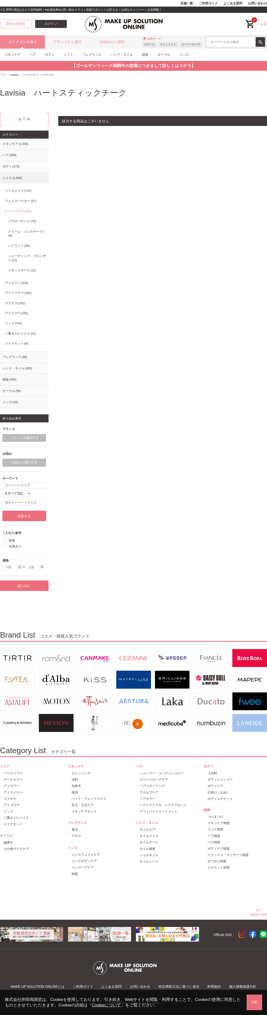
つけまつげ (215, 817)
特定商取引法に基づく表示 (179, 986)
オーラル (164, 54)
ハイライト (19, 246)
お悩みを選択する (24, 462)
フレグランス (92, 54)
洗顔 (75, 779)
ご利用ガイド (208, 3)
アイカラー (16, 283)
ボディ (50, 54)
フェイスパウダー (20, 201)
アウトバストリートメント (158, 811)
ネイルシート (149, 861)
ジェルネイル (149, 855)
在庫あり (15, 546)
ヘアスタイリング (152, 786)
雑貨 (145, 54)
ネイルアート (149, 842)
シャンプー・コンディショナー (162, 773)
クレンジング (81, 773)
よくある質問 (232, 3)
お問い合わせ (257, 3)
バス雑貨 (214, 842)
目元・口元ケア (83, 805)
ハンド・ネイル (122, 54)
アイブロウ (16, 313)
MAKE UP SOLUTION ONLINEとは (38, 986)
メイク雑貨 (215, 829)
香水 (75, 829)
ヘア (33, 54)
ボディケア (215, 786)
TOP (3, 75)
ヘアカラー (147, 799)
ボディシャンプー (220, 779)
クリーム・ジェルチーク (26, 234)
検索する (24, 516)
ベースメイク (18, 191)
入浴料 (212, 773)
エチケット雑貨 (219, 867)
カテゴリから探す (22, 42)
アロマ (76, 836)
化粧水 (76, 786)
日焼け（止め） (219, 792)
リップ (13, 323)
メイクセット (16, 343)
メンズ (184, 54)
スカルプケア (149, 792)
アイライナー (18, 293)
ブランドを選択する (24, 438)
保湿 (75, 792)
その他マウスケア (16, 849)
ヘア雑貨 (214, 836)
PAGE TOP (258, 914)
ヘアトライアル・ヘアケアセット (163, 805)
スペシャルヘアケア (154, 779)
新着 (12, 540)
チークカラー (18, 211)
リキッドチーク (22, 270)
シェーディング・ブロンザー (27, 258)
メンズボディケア (84, 861)
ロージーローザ (190, 44)
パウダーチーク (22, 221)
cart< (250, 20)
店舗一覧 (186, 3)
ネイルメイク (149, 836)
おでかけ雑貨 (217, 861)
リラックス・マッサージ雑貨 (228, 855)
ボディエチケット (220, 799)
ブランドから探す (67, 42)
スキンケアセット (84, 811)
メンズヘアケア (83, 867)
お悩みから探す (112, 42)
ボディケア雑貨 (219, 848)
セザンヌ (149, 44)
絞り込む (24, 586)
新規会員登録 (15, 24)
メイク (68, 54)
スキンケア (12, 54)
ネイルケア (147, 829)
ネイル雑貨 (147, 849)
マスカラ (15, 303)
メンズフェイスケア (86, 854)
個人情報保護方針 (242, 986)
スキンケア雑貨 (219, 823)
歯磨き (8, 842)
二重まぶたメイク (20, 333)
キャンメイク (168, 44)
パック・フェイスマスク (89, 799)
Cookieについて (106, 1005)
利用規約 (214, 986)
